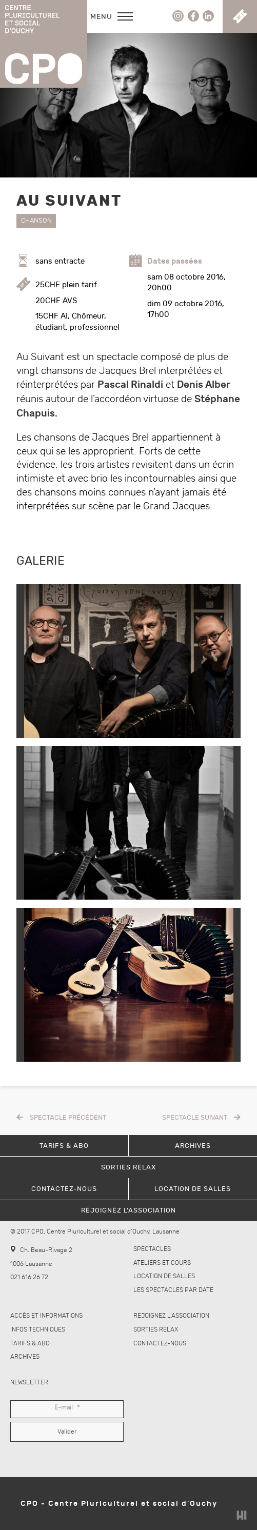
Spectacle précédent (68, 1118)
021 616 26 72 (29, 1277)
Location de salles (164, 1276)
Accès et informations (46, 1316)
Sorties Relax (155, 1329)
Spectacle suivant (194, 1118)
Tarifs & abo (30, 1343)
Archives (24, 1357)
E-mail (67, 1407)
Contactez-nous (159, 1343)
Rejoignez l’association (171, 1316)
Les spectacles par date (173, 1290)
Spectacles (152, 1249)
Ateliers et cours (162, 1263)
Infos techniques (37, 1329)
